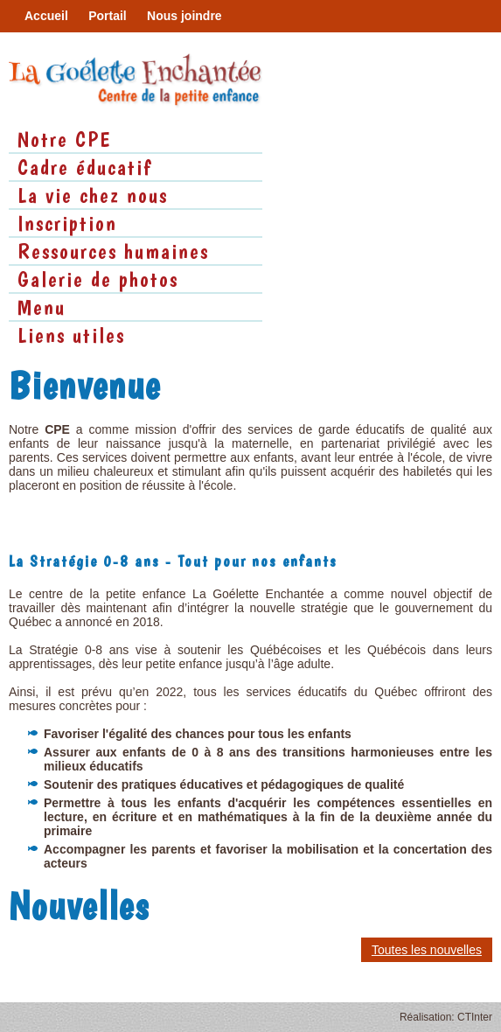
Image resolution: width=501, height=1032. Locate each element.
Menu (41, 307)
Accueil (46, 16)
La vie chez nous (92, 195)
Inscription (67, 223)
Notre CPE (64, 139)
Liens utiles (71, 335)
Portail (107, 16)
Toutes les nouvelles (427, 950)
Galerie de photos (97, 279)
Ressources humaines (113, 251)
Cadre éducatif (84, 167)
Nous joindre (184, 16)
